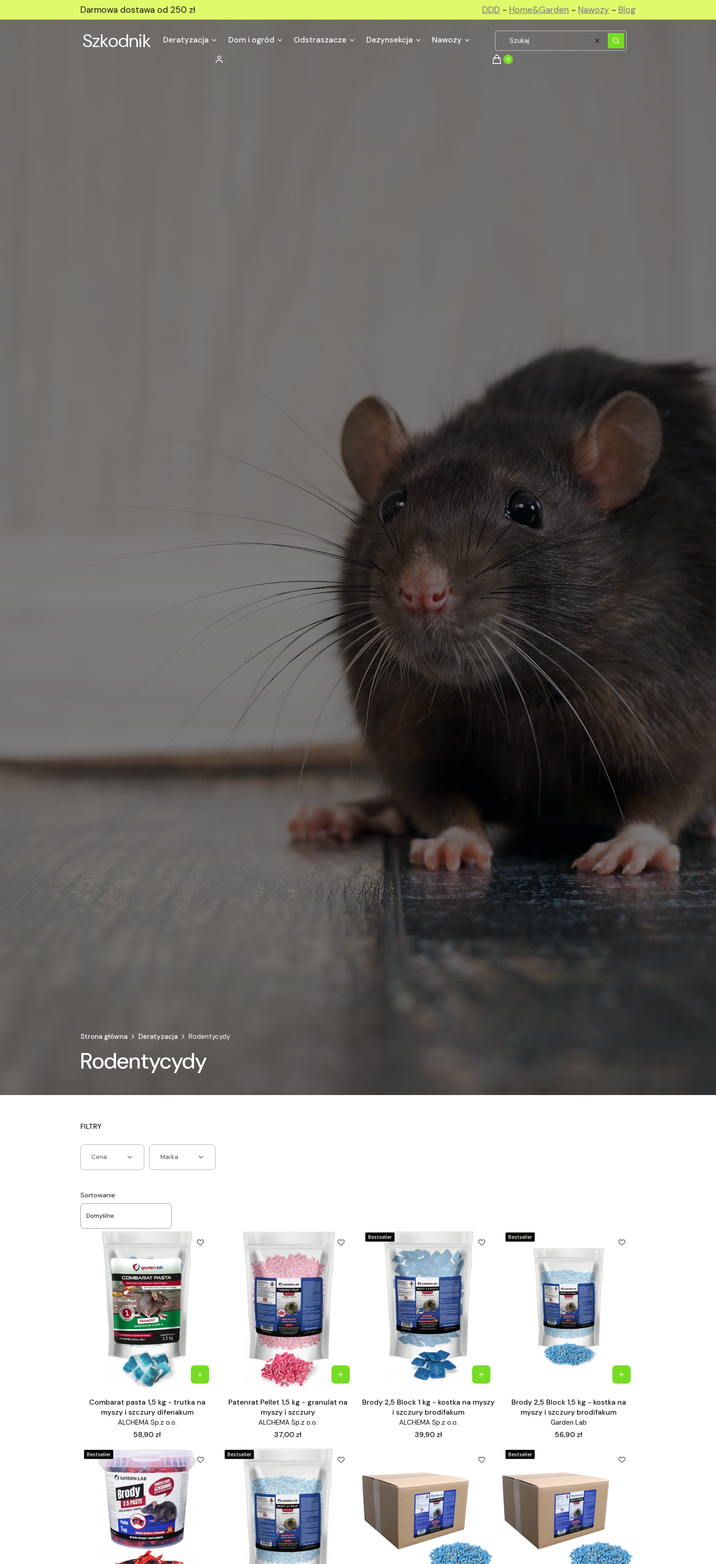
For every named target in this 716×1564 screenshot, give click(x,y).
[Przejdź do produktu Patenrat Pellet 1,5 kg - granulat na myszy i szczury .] (288, 1309)
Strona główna (103, 1036)
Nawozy (593, 10)
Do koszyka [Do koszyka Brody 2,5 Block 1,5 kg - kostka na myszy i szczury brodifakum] (621, 1374)
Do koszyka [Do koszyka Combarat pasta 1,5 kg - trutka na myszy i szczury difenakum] (200, 1374)
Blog (627, 10)
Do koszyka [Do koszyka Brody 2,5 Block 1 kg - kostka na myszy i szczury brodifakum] (480, 1374)
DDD (491, 10)
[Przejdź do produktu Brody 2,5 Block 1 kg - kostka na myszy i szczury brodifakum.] (428, 1309)
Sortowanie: (98, 1195)
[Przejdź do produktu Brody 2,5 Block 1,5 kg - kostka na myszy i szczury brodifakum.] (569, 1309)
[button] (616, 40)
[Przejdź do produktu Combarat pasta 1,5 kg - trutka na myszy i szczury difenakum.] (147, 1309)
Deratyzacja (158, 1036)
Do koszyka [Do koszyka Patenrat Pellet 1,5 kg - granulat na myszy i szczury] (340, 1374)
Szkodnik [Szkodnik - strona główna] (117, 41)
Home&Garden (539, 10)
